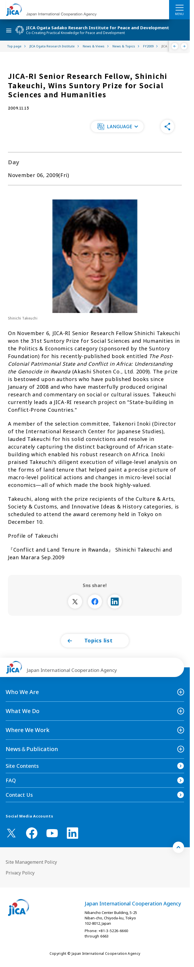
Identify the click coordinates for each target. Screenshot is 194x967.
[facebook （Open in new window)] (31, 833)
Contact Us (19, 794)
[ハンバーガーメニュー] (179, 7)
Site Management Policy (31, 862)
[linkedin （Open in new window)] (72, 833)
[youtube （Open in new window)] (52, 833)
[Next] (184, 46)
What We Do (22, 711)
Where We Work (28, 730)
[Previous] (175, 46)
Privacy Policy (20, 873)
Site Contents (22, 765)
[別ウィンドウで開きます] (75, 601)
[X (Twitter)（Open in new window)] (11, 833)
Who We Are (22, 692)
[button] (117, 126)
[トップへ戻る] (178, 847)
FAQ (11, 780)
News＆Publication (32, 749)
